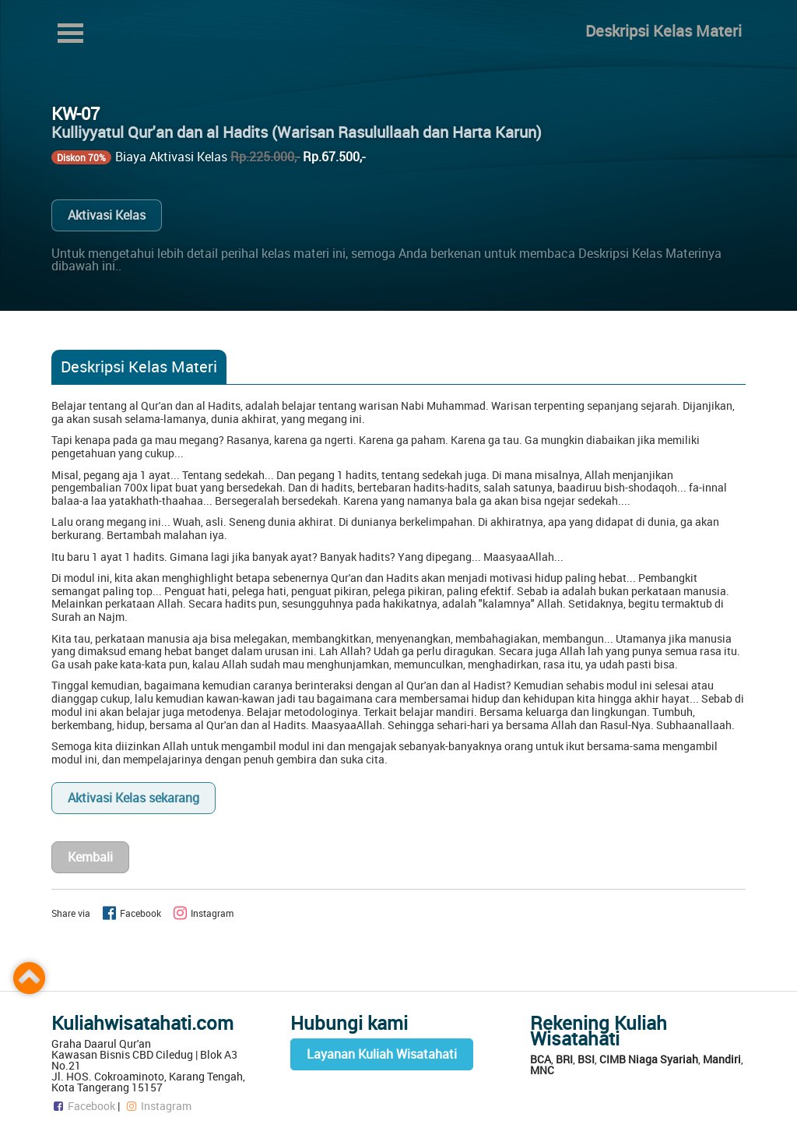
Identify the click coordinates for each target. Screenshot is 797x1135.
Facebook (83, 1105)
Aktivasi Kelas (107, 215)
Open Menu (70, 33)
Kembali (90, 856)
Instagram (158, 1105)
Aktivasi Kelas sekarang (133, 797)
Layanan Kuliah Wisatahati (382, 1054)
